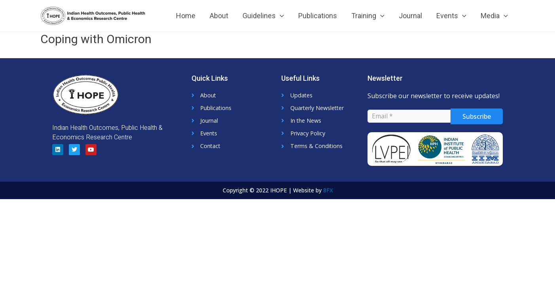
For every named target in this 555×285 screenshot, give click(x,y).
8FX (328, 190)
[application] (280, 16)
